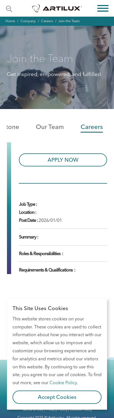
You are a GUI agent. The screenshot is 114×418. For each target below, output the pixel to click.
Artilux (57, 8)
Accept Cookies (57, 397)
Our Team (50, 127)
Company (28, 21)
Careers (47, 21)
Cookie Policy (63, 382)
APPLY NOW (63, 159)
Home (10, 21)
